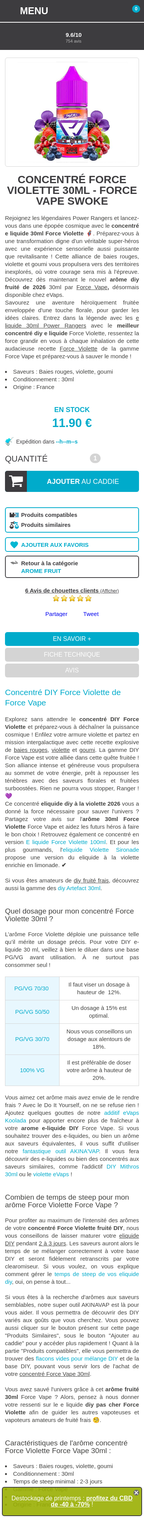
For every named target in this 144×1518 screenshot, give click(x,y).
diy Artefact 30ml (79, 888)
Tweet (91, 614)
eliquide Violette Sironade (101, 849)
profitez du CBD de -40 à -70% (91, 1501)
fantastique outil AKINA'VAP (61, 1151)
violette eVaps (51, 1174)
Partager (56, 614)
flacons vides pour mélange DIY (77, 1358)
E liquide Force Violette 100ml (64, 842)
